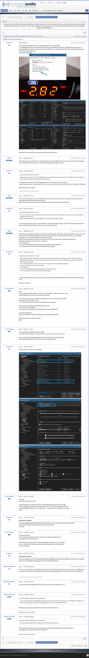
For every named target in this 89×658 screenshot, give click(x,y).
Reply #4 (21, 208)
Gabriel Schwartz (9, 594)
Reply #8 (21, 329)
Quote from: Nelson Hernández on (32, 598)
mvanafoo (9, 42)
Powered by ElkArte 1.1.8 (5, 655)
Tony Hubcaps (9, 288)
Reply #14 (21, 566)
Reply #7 (21, 288)
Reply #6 (21, 252)
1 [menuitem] (3, 32)
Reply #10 (21, 496)
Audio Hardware (30, 17)
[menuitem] (85, 33)
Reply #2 (21, 171)
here (51, 27)
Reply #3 (21, 195)
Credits (12, 655)
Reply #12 (21, 532)
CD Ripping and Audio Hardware (15, 17)
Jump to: (73, 645)
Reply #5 (21, 231)
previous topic (77, 36)
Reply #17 (21, 616)
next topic (84, 36)
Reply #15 (21, 581)
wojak (9, 158)
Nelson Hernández (9, 566)
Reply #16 (21, 594)
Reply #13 (21, 553)
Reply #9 (21, 346)
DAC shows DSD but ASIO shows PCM (46, 17)
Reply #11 (21, 517)
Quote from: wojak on (29, 174)
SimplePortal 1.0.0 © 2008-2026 (21, 655)
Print (84, 32)
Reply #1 (21, 158)
